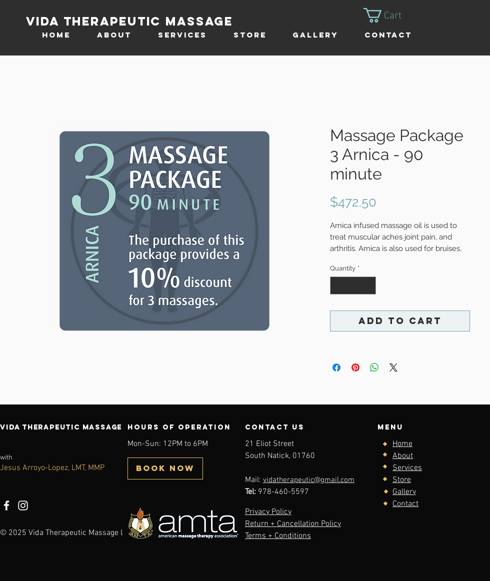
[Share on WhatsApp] (374, 368)
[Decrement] (338, 285)
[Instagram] (23, 505)
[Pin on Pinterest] (356, 368)
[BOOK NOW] (165, 469)
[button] (391, 15)
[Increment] (369, 285)
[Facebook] (6, 505)
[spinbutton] (353, 285)
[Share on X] (394, 368)
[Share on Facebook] (336, 368)
